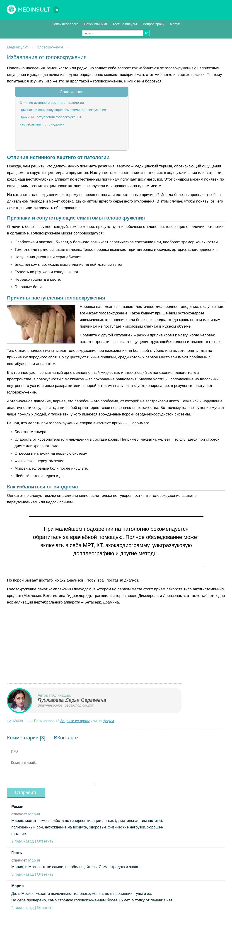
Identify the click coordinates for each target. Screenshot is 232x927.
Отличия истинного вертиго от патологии (51, 102)
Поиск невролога (65, 24)
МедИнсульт (17, 47)
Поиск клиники (95, 24)
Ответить (45, 841)
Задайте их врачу (74, 721)
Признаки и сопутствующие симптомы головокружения (62, 110)
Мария (34, 814)
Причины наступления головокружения (50, 117)
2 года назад (22, 841)
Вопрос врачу (153, 24)
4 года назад (22, 907)
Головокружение (49, 47)
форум (108, 721)
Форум (175, 24)
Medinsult (38, 9)
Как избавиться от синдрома (41, 124)
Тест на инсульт (125, 24)
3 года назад (22, 874)
